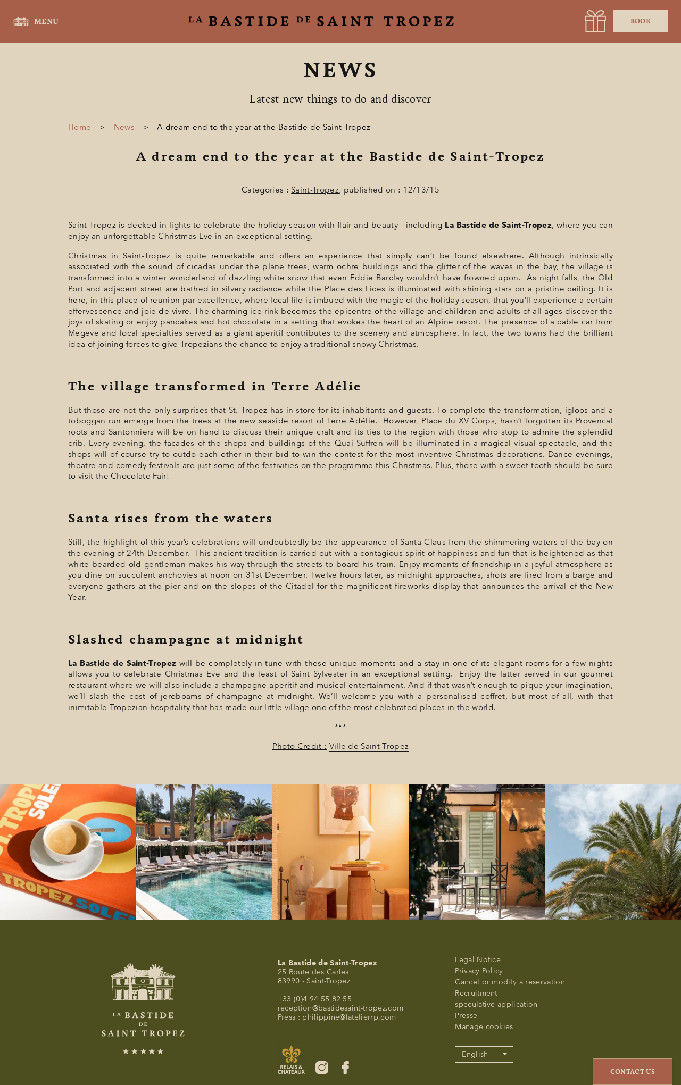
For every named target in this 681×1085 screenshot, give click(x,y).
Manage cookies (484, 1026)
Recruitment (476, 993)
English (475, 1054)
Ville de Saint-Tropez (369, 746)
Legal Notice (478, 959)
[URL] (595, 21)
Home (79, 127)
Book (640, 21)
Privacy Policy (479, 970)
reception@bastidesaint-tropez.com (341, 1008)
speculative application (496, 1004)
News (124, 127)
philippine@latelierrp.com (349, 1017)
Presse (466, 1015)
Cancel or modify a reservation (510, 982)
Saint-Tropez (315, 190)
